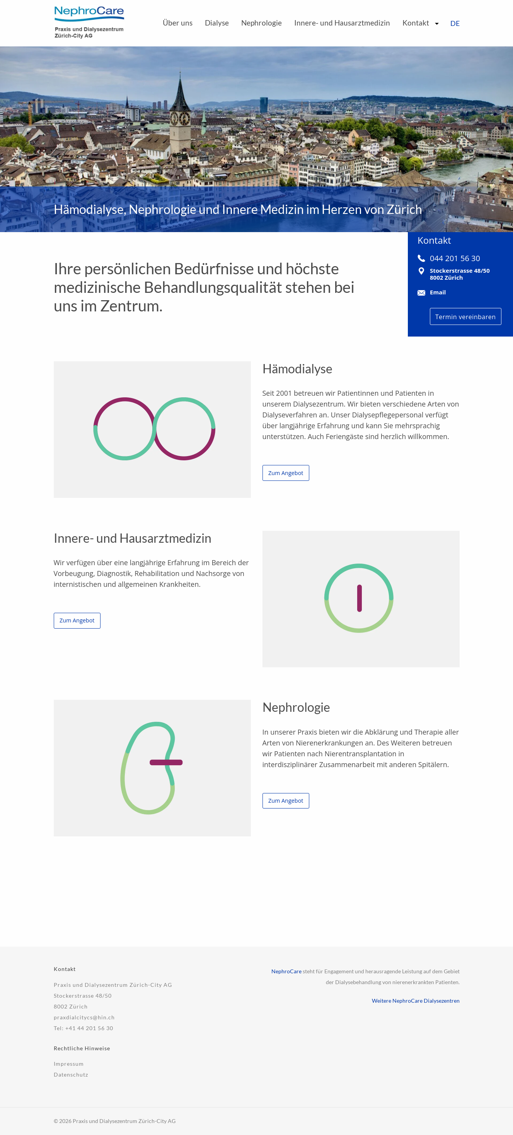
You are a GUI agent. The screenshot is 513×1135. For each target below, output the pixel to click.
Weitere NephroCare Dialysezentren (416, 1000)
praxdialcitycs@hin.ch (84, 1017)
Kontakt (415, 22)
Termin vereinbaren (465, 317)
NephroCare (286, 971)
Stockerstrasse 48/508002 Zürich (460, 274)
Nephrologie (261, 22)
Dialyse (217, 22)
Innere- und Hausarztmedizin (342, 22)
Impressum (69, 1063)
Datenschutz (71, 1074)
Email (438, 292)
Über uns (178, 22)
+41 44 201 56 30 (89, 1028)
